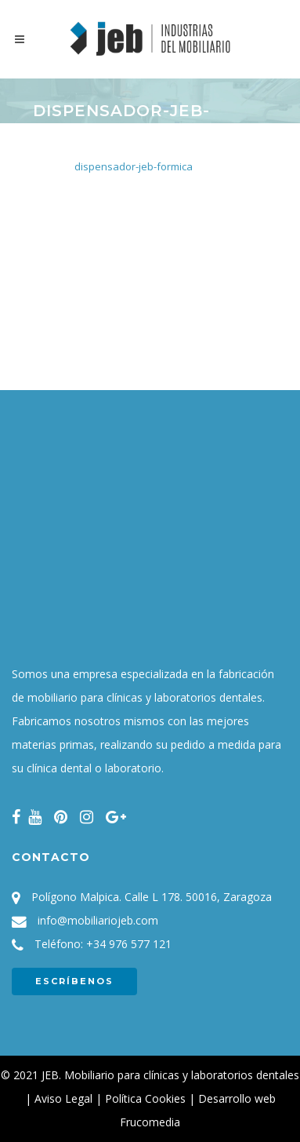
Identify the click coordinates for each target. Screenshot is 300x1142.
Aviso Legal (63, 1098)
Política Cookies (145, 1098)
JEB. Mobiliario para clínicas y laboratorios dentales (170, 1074)
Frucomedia (150, 1122)
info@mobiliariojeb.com (98, 920)
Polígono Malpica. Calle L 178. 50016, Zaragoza (151, 896)
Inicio (45, 156)
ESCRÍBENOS (74, 981)
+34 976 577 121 (129, 943)
